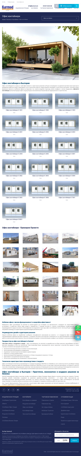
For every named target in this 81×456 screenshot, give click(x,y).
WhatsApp (78, 328)
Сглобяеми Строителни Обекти (9, 402)
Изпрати (74, 440)
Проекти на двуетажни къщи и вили (69, 422)
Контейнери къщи (28, 410)
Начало (4, 19)
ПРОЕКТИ (69, 8)
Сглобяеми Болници (8, 410)
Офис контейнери (28, 407)
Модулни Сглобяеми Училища (8, 415)
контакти (78, 332)
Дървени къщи (65, 410)
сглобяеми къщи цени (67, 407)
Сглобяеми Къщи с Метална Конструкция (69, 402)
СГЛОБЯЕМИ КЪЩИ (60, 8)
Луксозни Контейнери (29, 414)
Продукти (9, 19)
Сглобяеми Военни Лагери (10, 420)
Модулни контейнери (29, 403)
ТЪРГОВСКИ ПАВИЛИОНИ (46, 8)
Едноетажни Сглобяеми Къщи (68, 415)
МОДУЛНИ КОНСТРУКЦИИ (22, 8)
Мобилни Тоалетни (47, 410)
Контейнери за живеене (30, 400)
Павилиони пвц (46, 403)
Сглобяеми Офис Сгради (9, 407)
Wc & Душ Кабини (47, 407)
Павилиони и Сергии (48, 400)
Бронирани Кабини (47, 414)
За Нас (3, 2)
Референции (11, 2)
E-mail (78, 338)
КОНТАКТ (76, 8)
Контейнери (15, 19)
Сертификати (20, 2)
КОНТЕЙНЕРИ (34, 8)
